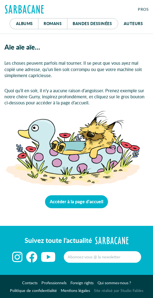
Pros (143, 9)
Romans (53, 23)
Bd (92, 23)
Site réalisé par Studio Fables (118, 290)
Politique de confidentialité (33, 290)
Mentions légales (75, 290)
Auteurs (133, 23)
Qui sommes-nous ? (114, 282)
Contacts (30, 282)
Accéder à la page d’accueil (76, 201)
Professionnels (54, 282)
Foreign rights (82, 282)
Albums (24, 23)
